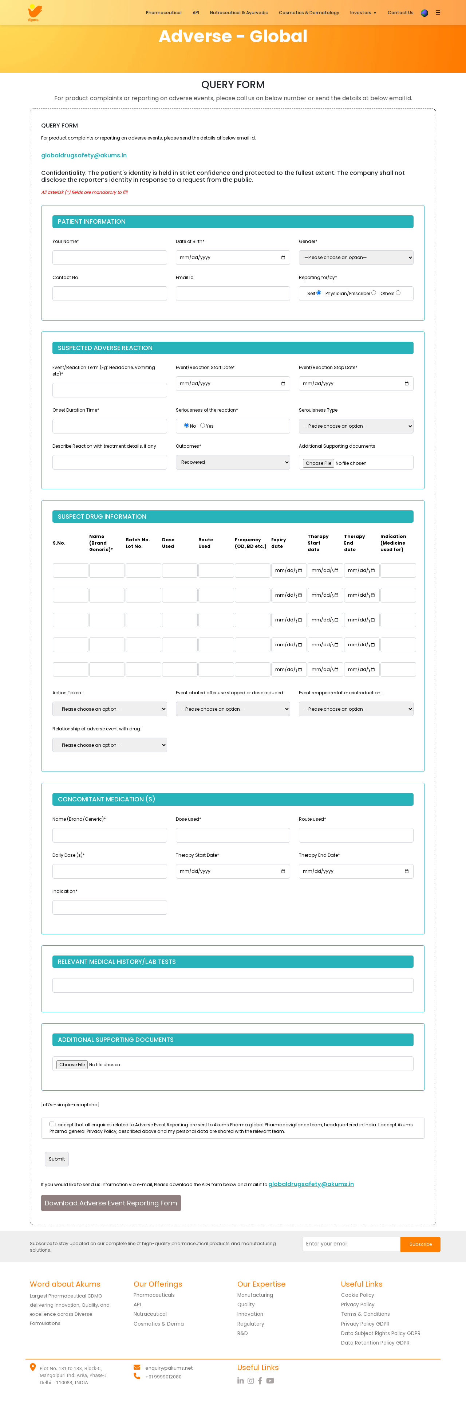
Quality (246, 1304)
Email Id (185, 277)
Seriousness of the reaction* (207, 410)
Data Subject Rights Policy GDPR (381, 1333)
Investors (360, 12)
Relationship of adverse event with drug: (96, 729)
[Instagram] (253, 1380)
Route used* (312, 819)
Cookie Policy (358, 1295)
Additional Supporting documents (337, 446)
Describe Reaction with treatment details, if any (104, 446)
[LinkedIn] (242, 1380)
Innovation (250, 1314)
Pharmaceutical (164, 12)
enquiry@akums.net (169, 1367)
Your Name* (65, 241)
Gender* (308, 241)
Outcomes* (188, 446)
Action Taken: (67, 693)
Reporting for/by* (318, 277)
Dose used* (188, 819)
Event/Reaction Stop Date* (328, 367)
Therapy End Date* (319, 855)
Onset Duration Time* (75, 410)
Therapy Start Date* (197, 855)
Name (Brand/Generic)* (79, 819)
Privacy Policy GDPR (365, 1323)
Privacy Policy (358, 1304)
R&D (242, 1333)
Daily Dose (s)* (68, 855)
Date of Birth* (190, 241)
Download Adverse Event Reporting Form (111, 1203)
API (196, 12)
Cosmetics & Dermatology (309, 12)
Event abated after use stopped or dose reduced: (230, 693)
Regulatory (251, 1323)
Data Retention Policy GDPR (376, 1342)
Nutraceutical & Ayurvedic (239, 12)
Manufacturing (256, 1295)
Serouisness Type (318, 410)
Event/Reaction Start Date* (205, 367)
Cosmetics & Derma (160, 1323)
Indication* (65, 891)
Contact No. (65, 277)
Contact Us (401, 12)
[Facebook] (262, 1380)
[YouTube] (271, 1380)
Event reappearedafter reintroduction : (341, 693)
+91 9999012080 (163, 1376)
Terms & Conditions (366, 1314)
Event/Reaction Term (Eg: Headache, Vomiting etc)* (103, 370)
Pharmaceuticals (155, 1295)
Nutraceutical (151, 1314)
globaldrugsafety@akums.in (84, 155)
